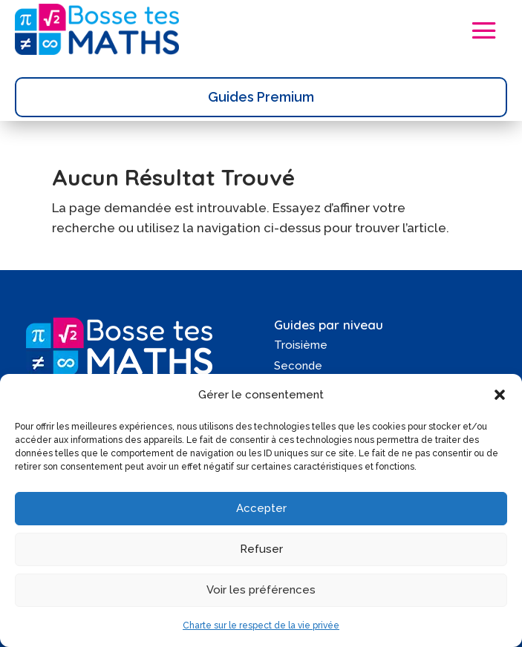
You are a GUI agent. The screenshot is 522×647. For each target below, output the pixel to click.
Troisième (300, 345)
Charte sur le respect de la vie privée (261, 625)
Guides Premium (261, 97)
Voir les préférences (261, 590)
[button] (499, 394)
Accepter (261, 508)
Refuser (261, 549)
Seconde (298, 365)
